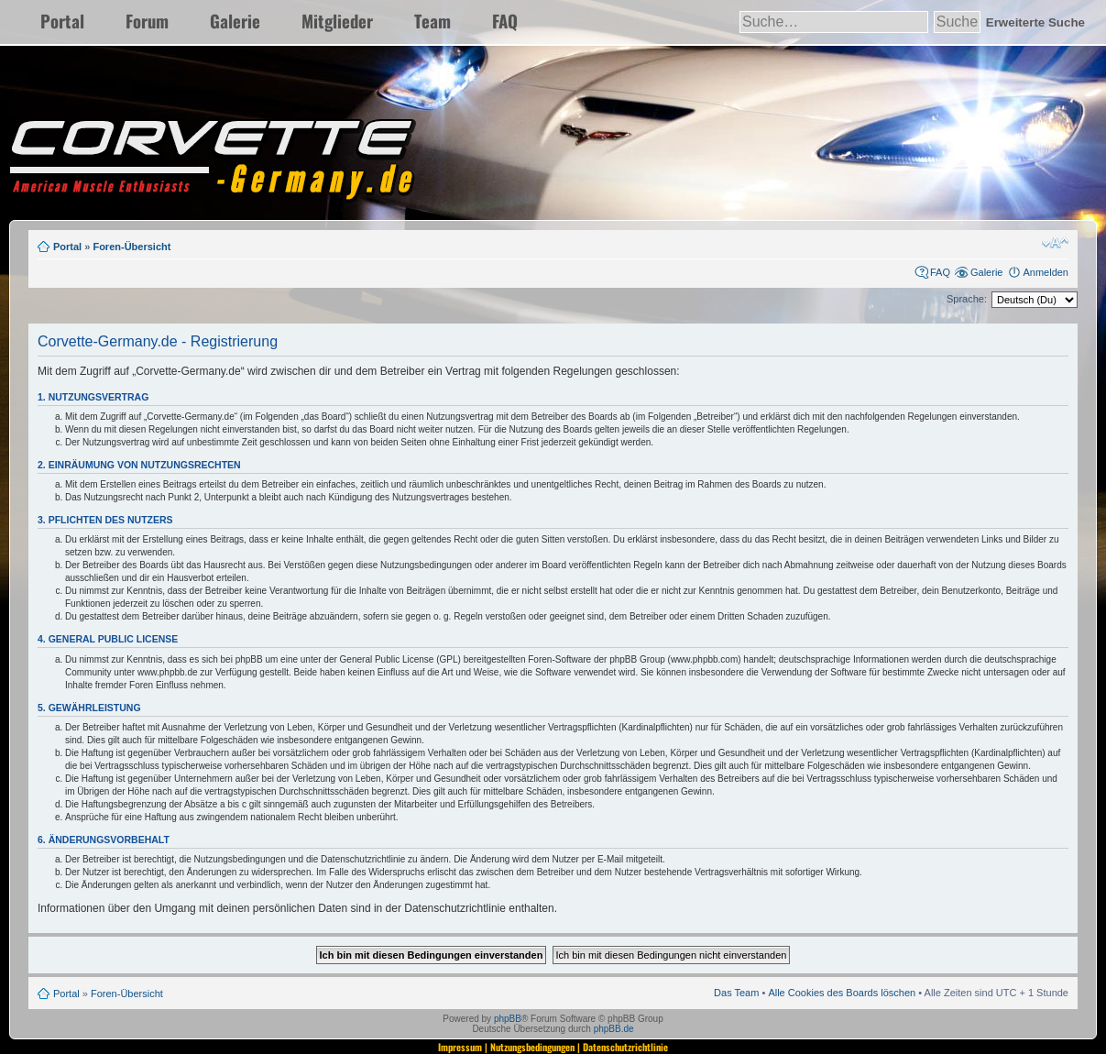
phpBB (507, 1019)
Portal (62, 20)
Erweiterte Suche (1035, 22)
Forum (147, 20)
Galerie (235, 20)
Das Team (736, 992)
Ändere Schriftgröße (1055, 243)
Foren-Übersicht (131, 246)
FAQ (505, 20)
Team (432, 20)
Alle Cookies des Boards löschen (841, 992)
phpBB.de (614, 1029)
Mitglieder (337, 20)
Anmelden (1045, 272)
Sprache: (967, 298)
